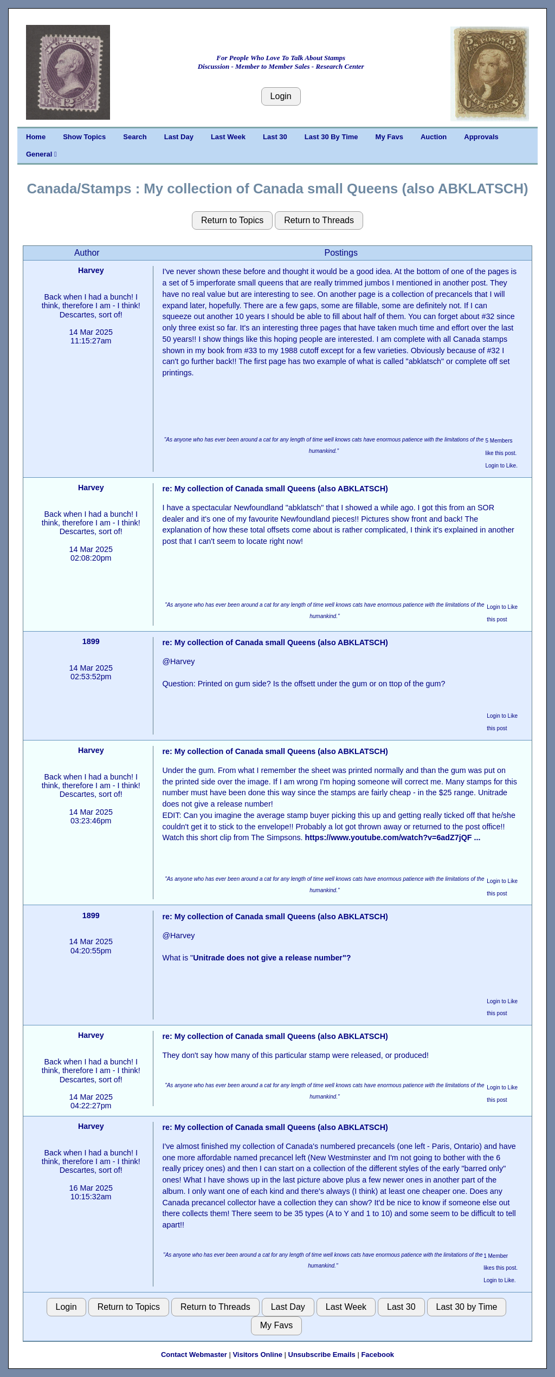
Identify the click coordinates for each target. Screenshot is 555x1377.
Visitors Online (257, 1354)
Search (134, 137)
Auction (434, 137)
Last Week (228, 137)
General (41, 154)
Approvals (481, 137)
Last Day (178, 137)
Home (36, 137)
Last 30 (275, 137)
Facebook (377, 1354)
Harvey (91, 270)
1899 (91, 641)
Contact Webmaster (194, 1354)
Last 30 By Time (331, 137)
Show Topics (84, 137)
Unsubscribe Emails (322, 1354)
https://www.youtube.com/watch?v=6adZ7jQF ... (392, 837)
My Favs (389, 137)
